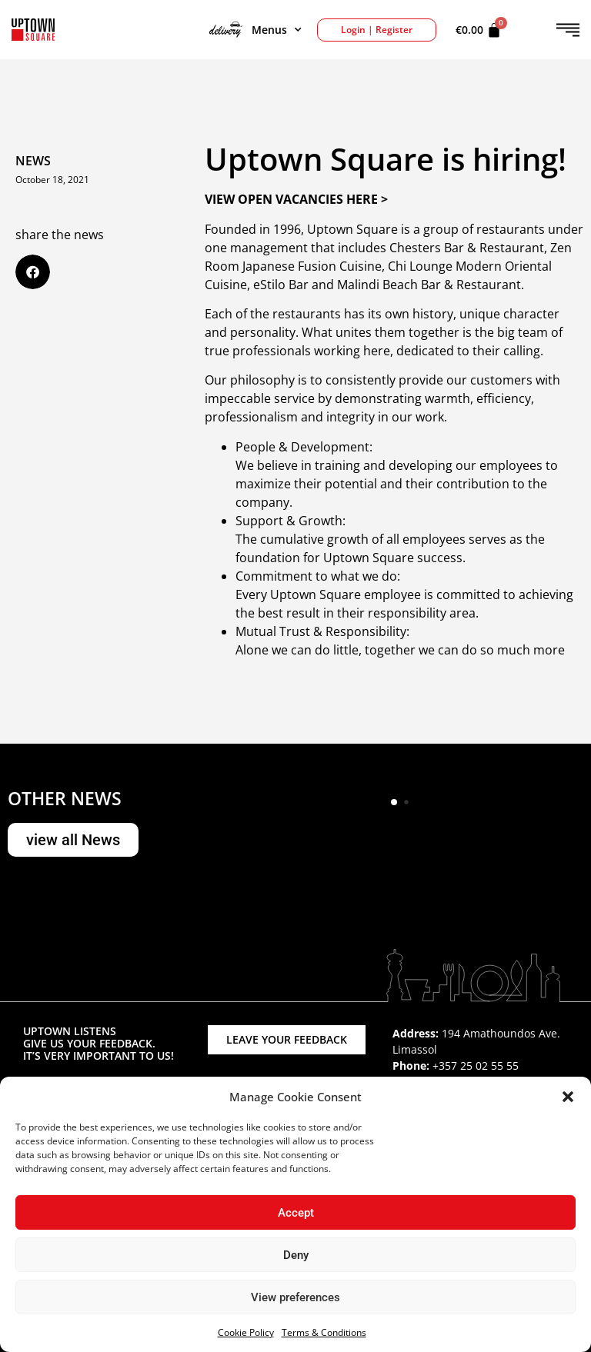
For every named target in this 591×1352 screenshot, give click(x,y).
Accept (296, 1213)
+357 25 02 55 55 (475, 1065)
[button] (568, 1096)
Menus (255, 30)
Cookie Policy (246, 1332)
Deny (296, 1255)
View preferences (295, 1297)
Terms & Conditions (324, 1332)
